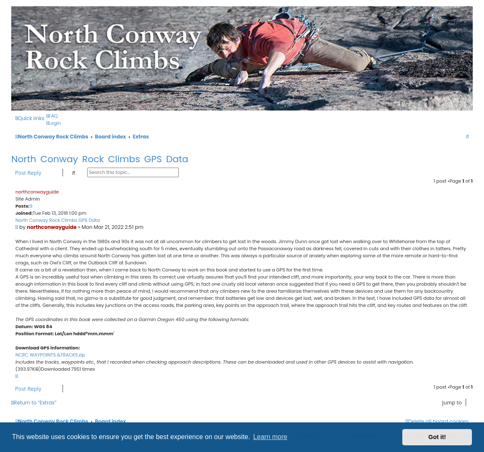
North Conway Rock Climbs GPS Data (99, 159)
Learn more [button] (270, 436)
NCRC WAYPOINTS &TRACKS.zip (50, 355)
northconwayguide (37, 191)
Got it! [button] (437, 437)
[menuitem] (52, 116)
